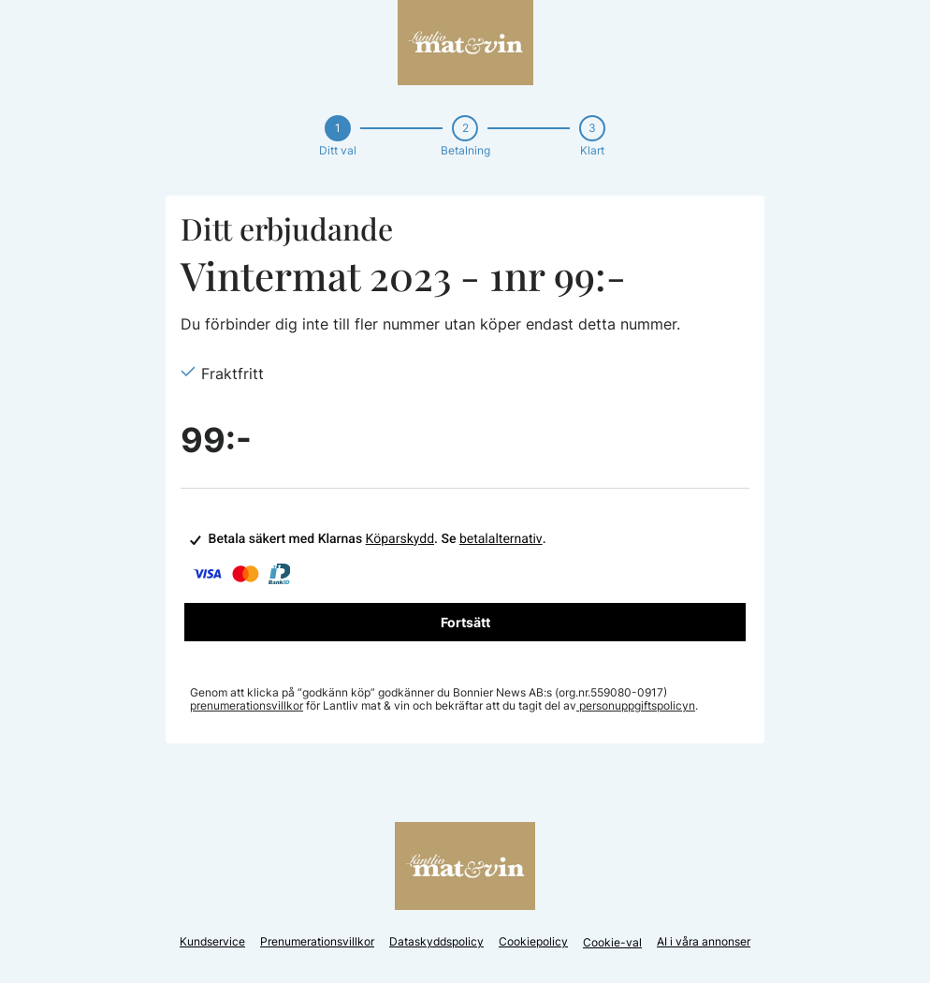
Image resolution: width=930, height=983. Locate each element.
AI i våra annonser (703, 941)
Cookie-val (612, 942)
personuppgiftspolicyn (635, 705)
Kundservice (212, 941)
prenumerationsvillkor (246, 705)
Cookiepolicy (533, 941)
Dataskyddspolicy (436, 941)
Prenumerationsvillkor (317, 941)
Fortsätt (465, 622)
